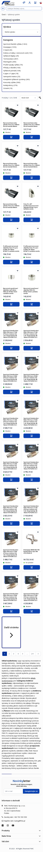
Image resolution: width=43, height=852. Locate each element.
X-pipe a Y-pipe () (10, 73)
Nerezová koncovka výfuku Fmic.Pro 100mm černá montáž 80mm (11, 124)
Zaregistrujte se (31, 791)
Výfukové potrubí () (12, 70)
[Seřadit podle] (28, 97)
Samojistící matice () (11, 76)
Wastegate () (9, 62)
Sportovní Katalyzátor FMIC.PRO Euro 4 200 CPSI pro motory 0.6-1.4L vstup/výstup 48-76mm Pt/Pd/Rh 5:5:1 (10, 377)
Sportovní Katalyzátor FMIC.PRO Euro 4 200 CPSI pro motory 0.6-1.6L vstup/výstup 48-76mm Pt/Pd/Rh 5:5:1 (10, 553)
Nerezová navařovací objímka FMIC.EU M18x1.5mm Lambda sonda (30, 290)
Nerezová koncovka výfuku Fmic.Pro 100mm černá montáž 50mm (31, 124)
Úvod (3, 14)
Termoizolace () (10, 59)
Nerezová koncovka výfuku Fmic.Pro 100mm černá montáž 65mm (31, 165)
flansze (7, 711)
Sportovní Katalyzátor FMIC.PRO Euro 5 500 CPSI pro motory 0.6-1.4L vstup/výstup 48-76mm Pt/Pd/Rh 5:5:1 (31, 421)
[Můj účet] (29, 2)
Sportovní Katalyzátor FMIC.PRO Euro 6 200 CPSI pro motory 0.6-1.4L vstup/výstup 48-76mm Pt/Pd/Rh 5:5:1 (10, 465)
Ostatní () (7, 88)
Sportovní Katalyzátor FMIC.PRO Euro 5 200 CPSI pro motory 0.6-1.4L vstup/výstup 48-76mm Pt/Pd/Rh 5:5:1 (10, 421)
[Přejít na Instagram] (8, 825)
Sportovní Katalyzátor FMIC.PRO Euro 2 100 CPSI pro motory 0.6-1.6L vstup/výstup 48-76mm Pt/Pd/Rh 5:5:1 (10, 509)
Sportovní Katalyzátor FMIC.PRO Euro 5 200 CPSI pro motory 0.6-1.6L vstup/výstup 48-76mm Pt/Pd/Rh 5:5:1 (31, 597)
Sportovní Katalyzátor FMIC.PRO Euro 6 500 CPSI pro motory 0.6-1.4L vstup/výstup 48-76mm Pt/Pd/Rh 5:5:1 (31, 465)
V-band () (7, 50)
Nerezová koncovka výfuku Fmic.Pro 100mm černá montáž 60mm (11, 205)
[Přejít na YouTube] (13, 825)
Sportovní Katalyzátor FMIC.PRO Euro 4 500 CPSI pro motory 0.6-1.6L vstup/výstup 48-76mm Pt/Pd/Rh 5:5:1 (10, 597)
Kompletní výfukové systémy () (16, 79)
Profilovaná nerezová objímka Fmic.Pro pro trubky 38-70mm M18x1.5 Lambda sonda (11, 248)
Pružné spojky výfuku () (13, 65)
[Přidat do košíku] (11, 137)
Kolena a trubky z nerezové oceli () (17, 53)
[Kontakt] (24, 2)
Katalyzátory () (10, 85)
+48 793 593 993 (20, 817)
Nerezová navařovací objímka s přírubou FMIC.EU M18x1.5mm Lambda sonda (10, 290)
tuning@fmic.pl (19, 821)
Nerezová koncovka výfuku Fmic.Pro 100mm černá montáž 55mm (11, 165)
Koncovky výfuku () (11, 82)
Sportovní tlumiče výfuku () (15, 44)
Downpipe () (9, 47)
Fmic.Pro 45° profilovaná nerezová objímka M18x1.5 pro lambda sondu (30, 206)
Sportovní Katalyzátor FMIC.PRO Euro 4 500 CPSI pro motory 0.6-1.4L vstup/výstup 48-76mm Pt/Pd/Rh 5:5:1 (31, 377)
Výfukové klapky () (11, 56)
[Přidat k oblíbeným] (18, 105)
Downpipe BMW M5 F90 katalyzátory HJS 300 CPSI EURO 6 (31, 551)
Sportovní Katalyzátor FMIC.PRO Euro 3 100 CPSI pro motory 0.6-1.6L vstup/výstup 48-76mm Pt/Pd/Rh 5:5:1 (31, 509)
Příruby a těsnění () (11, 67)
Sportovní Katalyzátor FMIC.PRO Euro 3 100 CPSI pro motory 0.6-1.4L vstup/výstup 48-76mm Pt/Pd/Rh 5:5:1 (31, 334)
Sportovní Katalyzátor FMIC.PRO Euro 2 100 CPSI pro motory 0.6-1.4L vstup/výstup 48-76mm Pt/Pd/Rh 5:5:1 (10, 334)
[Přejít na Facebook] (3, 825)
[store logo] (7, 3)
